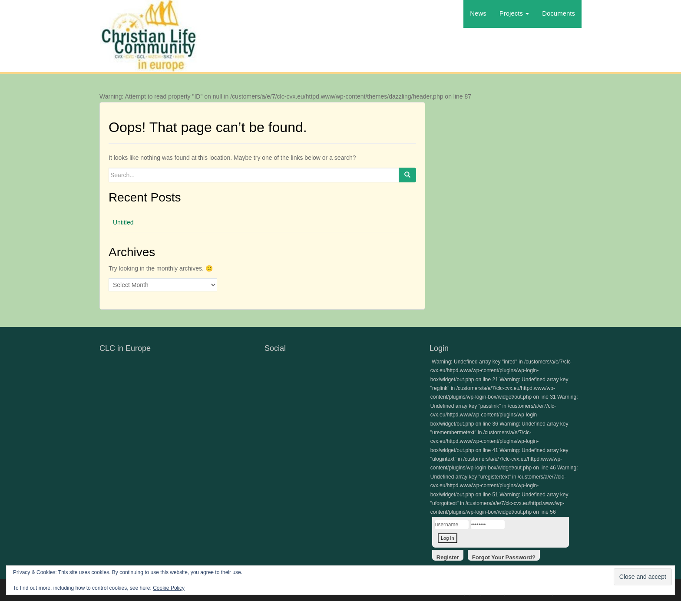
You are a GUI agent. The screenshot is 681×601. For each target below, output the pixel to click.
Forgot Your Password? (504, 557)
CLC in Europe (125, 348)
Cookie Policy (169, 588)
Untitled (123, 222)
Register (447, 557)
